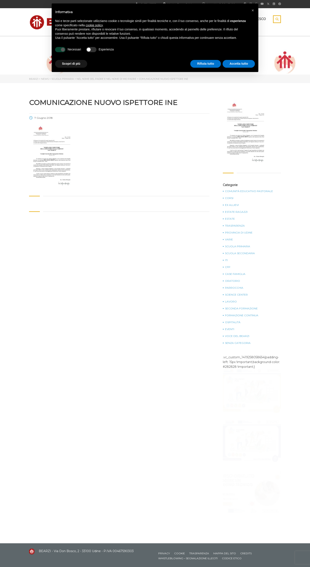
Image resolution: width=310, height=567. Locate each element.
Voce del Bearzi (237, 336)
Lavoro (231, 301)
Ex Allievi (232, 205)
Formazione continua (241, 315)
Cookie (179, 553)
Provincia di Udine (239, 232)
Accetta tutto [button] (238, 63)
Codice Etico (232, 558)
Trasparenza (235, 225)
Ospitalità (232, 322)
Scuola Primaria (237, 246)
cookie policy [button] (94, 25)
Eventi (229, 329)
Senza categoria (238, 343)
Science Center (236, 294)
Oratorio (232, 281)
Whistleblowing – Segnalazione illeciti (188, 558)
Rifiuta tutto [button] (205, 63)
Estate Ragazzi (236, 212)
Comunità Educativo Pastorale (249, 191)
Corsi (229, 198)
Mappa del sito (224, 553)
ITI (226, 260)
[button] (252, 10)
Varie (229, 239)
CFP (227, 267)
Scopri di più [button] (71, 63)
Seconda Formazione (241, 308)
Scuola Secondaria (240, 253)
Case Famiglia (235, 274)
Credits (246, 553)
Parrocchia (234, 288)
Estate (230, 219)
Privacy (164, 553)
